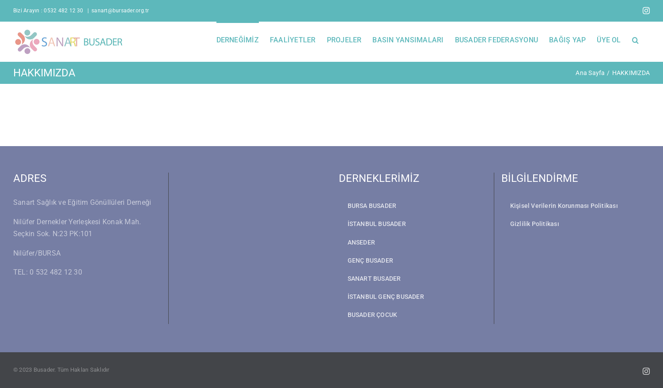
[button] (635, 39)
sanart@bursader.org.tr (120, 11)
